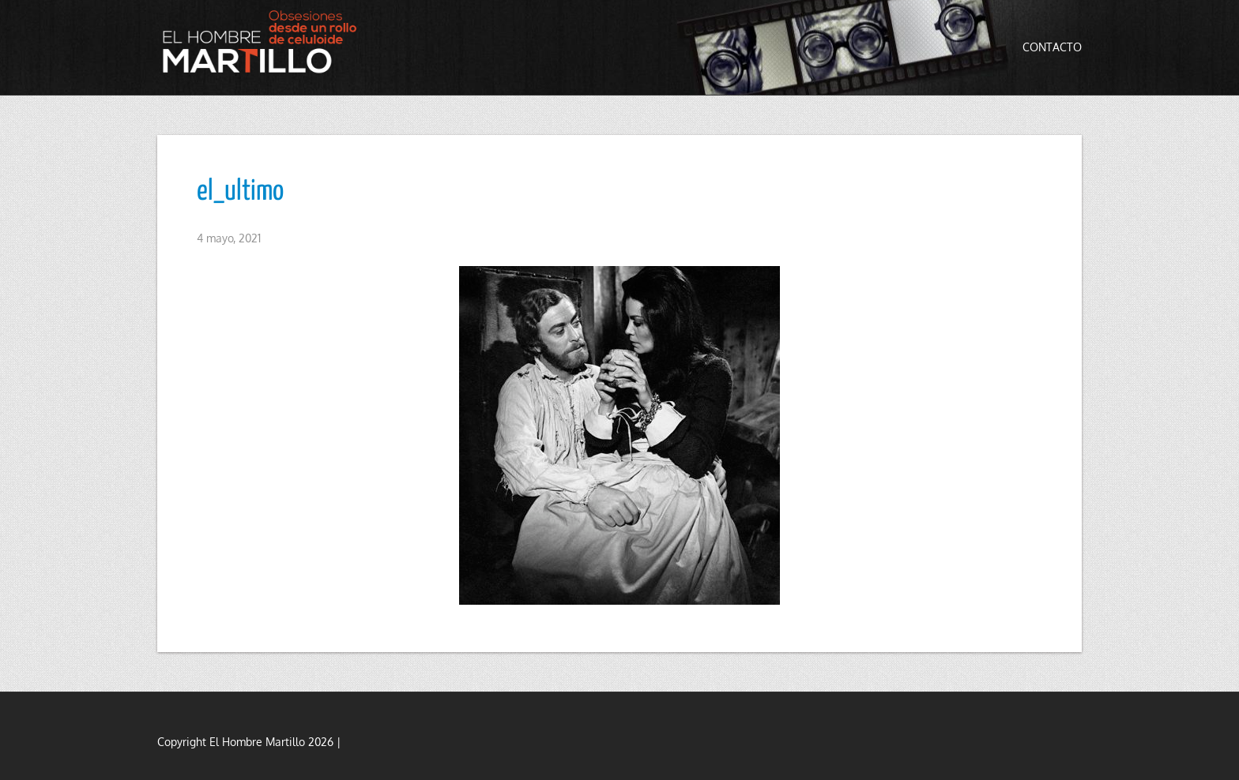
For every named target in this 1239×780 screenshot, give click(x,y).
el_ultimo (240, 192)
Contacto (1052, 47)
